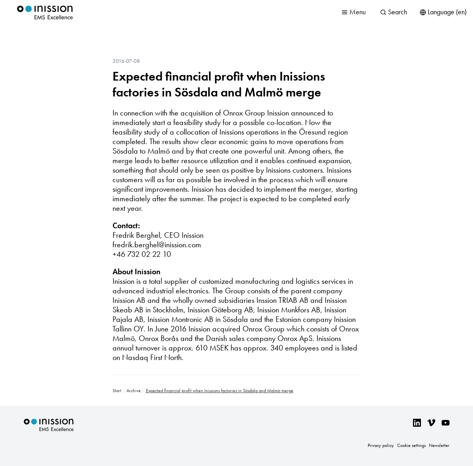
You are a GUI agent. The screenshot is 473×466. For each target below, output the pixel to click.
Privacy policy (381, 445)
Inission (45, 12)
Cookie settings (411, 445)
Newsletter (439, 445)
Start (116, 390)
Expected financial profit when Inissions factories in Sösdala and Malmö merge (218, 84)
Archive (133, 390)
